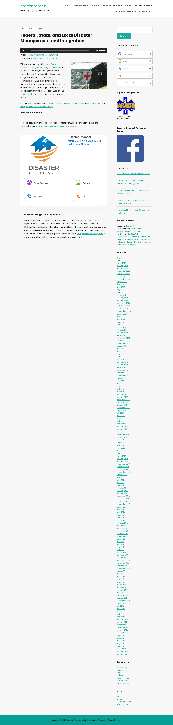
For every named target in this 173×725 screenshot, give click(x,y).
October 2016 (122, 566)
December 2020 (123, 432)
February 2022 (122, 394)
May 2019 (120, 483)
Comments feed (124, 701)
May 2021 (120, 418)
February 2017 (122, 555)
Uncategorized (123, 683)
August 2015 (121, 603)
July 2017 (120, 542)
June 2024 (121, 319)
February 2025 (122, 298)
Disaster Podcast (33, 6)
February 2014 (122, 651)
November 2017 (123, 531)
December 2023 (123, 335)
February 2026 (122, 266)
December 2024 (123, 303)
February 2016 (122, 587)
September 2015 (123, 600)
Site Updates (122, 680)
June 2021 (121, 416)
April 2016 (120, 582)
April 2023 (120, 357)
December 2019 (123, 464)
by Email (33, 197)
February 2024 (123, 330)
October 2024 (122, 308)
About (66, 5)
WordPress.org (122, 704)
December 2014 (123, 625)
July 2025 (120, 284)
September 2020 (124, 440)
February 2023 (122, 362)
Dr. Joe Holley (93, 103)
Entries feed (122, 699)
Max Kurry (121, 234)
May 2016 (120, 579)
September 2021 (123, 407)
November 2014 (123, 627)
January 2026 (122, 268)
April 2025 (120, 292)
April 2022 (120, 389)
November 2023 (123, 338)
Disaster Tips (122, 667)
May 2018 (120, 515)
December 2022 (123, 367)
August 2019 (122, 475)
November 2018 (123, 499)
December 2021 (123, 399)
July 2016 (120, 574)
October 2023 (122, 340)
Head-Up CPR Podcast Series (117, 5)
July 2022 (120, 381)
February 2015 (122, 619)
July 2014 (120, 638)
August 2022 (122, 378)
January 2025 (122, 300)
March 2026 (121, 263)
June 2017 (121, 544)
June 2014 (121, 641)
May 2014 (120, 643)
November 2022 (123, 370)
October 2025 (122, 276)
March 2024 (122, 327)
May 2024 (121, 322)
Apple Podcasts (38, 58)
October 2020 (122, 437)
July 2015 (120, 606)
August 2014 (122, 635)
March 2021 (121, 424)
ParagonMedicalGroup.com (90, 233)
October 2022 (122, 373)
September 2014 (123, 633)
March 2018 (121, 520)
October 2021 (122, 405)
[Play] (23, 51)
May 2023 (120, 354)
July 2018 (120, 509)
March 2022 (121, 391)
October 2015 (122, 598)
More (54, 58)
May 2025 (120, 290)
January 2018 (122, 525)
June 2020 (121, 448)
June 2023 (121, 351)
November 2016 (123, 563)
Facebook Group (143, 5)
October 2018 (122, 501)
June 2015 (121, 609)
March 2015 (121, 617)
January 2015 (122, 622)
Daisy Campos (123, 231)
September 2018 (123, 504)
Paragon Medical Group (86, 5)
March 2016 (121, 584)
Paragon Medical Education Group (36, 106)
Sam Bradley (61, 103)
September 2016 (123, 568)
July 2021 (120, 413)
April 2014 (120, 646)
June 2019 (121, 480)
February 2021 (122, 426)
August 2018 (122, 507)
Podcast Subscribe (126, 11)
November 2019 (123, 466)
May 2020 (121, 450)
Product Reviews (123, 678)
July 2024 (120, 316)
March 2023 (121, 359)
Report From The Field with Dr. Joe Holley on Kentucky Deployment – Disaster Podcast (133, 239)
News (119, 672)
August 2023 (122, 346)
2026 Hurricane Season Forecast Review (133, 173)
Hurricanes (121, 670)
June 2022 (121, 383)
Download (53, 55)
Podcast (41, 28)
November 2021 (123, 402)
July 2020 (120, 445)
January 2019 (122, 493)
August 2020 (122, 442)
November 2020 (123, 434)
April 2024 (121, 324)
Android (82, 183)
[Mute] (97, 51)
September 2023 (123, 343)
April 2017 (120, 550)
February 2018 (122, 523)
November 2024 (123, 306)
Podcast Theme (115, 720)
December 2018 (123, 496)
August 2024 (122, 314)
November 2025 (123, 274)
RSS (48, 58)
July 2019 (120, 477)
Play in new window (38, 55)
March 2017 (121, 552)
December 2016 (123, 560)
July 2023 (120, 349)
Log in (119, 696)
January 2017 (122, 558)
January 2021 (122, 429)
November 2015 (123, 595)
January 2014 (122, 654)
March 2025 (121, 295)
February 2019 (122, 491)
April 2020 (121, 453)
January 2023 (122, 365)
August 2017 (122, 539)
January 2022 (122, 397)
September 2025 (123, 279)
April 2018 (120, 517)
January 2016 (122, 590)
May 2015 (120, 611)
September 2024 (124, 311)
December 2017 (123, 528)
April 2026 (121, 260)
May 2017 (120, 547)
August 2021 (121, 410)
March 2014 (121, 649)
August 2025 (122, 282)
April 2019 (120, 485)
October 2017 (122, 534)
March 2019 (121, 488)
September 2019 (123, 472)
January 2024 (122, 332)
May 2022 (120, 386)
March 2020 (121, 456)
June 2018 (121, 512)
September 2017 (123, 536)
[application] (63, 50)
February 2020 (122, 458)
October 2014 (122, 630)
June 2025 (121, 287)
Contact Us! (145, 11)
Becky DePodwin (35, 94)
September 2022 (123, 375)
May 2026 (121, 257)
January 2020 (122, 461)
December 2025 (123, 271)
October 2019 (122, 469)
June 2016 (121, 576)
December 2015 (123, 592)
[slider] (60, 50)
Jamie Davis (77, 103)
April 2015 (120, 614)
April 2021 (120, 421)
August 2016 (122, 571)
